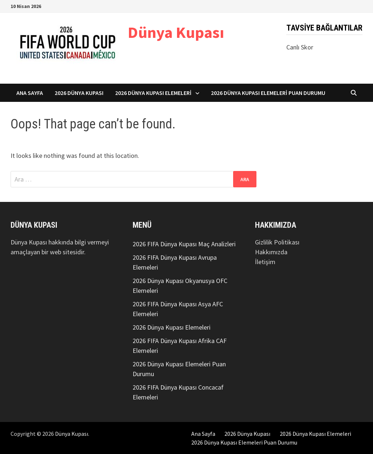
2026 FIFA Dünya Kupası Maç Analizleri (184, 244)
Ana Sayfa (29, 92)
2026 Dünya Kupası (79, 92)
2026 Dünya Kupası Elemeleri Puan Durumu (268, 92)
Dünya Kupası (176, 32)
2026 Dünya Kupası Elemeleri (153, 92)
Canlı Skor (299, 47)
